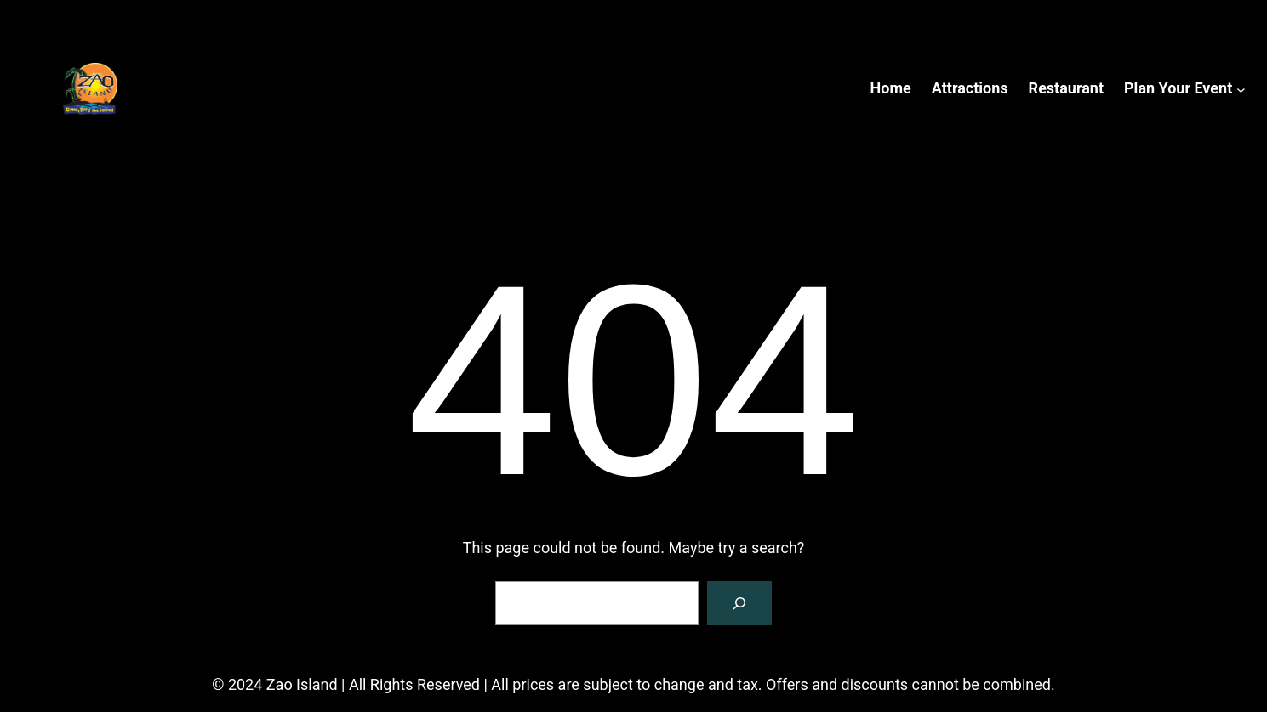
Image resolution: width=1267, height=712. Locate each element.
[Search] (739, 603)
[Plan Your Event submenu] (1241, 88)
